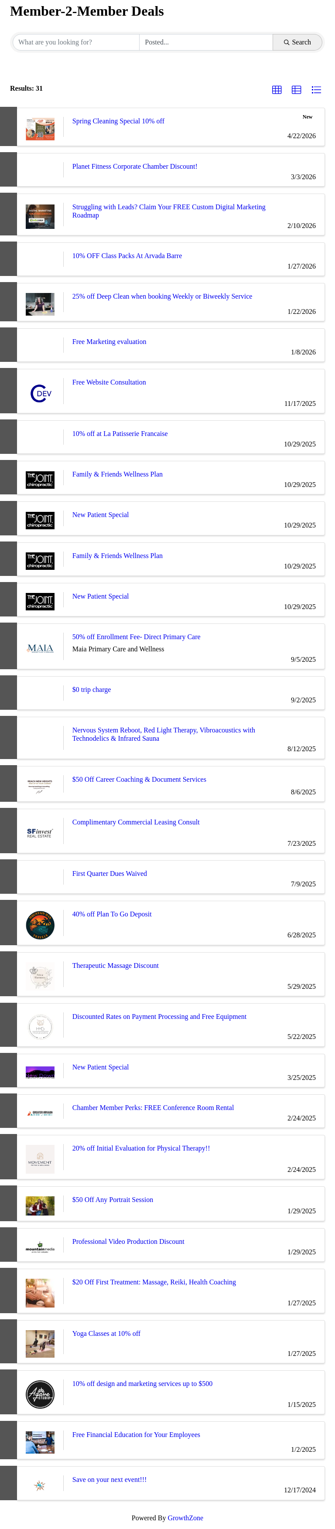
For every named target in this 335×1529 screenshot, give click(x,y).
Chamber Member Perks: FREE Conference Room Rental (153, 1107)
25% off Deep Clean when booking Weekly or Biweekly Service (162, 296)
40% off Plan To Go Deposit (112, 914)
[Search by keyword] (76, 42)
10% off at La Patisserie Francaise (120, 433)
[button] (277, 90)
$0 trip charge (91, 689)
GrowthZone (185, 1518)
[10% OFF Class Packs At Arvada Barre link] (40, 259)
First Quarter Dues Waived (109, 873)
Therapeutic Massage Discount (115, 965)
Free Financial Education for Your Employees (136, 1434)
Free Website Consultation (109, 382)
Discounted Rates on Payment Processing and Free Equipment (159, 1016)
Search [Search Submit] (297, 42)
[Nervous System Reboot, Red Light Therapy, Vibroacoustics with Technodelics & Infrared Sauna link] (40, 737)
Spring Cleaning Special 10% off (118, 121)
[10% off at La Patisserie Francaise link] (40, 437)
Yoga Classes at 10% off (106, 1333)
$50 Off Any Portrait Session (112, 1199)
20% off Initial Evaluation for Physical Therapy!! (141, 1148)
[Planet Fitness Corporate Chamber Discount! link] (40, 170)
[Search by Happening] (206, 42)
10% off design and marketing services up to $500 (142, 1383)
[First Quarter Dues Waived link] (40, 877)
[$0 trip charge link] (40, 693)
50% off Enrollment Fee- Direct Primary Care (136, 636)
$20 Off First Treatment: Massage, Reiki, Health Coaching (154, 1282)
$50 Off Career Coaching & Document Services (139, 779)
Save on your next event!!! (109, 1479)
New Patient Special (100, 514)
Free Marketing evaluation (109, 341)
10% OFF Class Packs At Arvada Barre (127, 255)
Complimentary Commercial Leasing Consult (136, 822)
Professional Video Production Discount (128, 1241)
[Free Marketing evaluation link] (40, 345)
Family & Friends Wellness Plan (117, 474)
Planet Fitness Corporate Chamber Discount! (135, 166)
